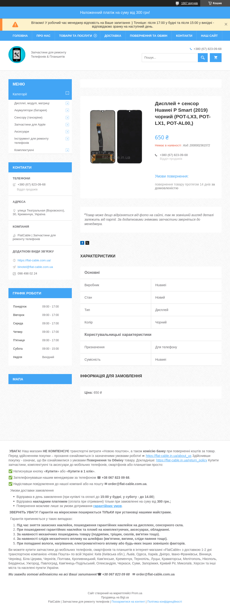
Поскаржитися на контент (128, 601)
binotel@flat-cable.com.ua (35, 267)
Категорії (20, 94)
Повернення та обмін (148, 35)
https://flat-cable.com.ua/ (34, 260)
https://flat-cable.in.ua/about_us (169, 456)
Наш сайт (209, 35)
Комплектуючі (24, 150)
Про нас (43, 35)
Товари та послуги (75, 35)
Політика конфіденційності (164, 601)
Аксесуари (21, 131)
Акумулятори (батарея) (30, 110)
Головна (20, 35)
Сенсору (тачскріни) (28, 117)
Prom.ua (137, 593)
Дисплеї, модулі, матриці (31, 103)
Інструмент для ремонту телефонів (31, 141)
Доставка (112, 35)
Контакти (184, 35)
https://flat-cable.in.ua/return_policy (181, 460)
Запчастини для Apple (30, 124)
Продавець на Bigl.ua (115, 597)
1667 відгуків (189, 3)
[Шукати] (203, 57)
